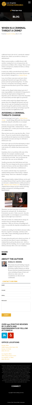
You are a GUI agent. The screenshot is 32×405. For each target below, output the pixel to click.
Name (3, 285)
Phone (4, 290)
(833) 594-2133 (17, 10)
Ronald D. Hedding (10, 34)
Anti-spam (22, 402)
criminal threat (23, 75)
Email (4, 295)
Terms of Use (10, 402)
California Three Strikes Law (11, 184)
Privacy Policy (17, 402)
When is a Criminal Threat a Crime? (14, 29)
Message (4, 300)
